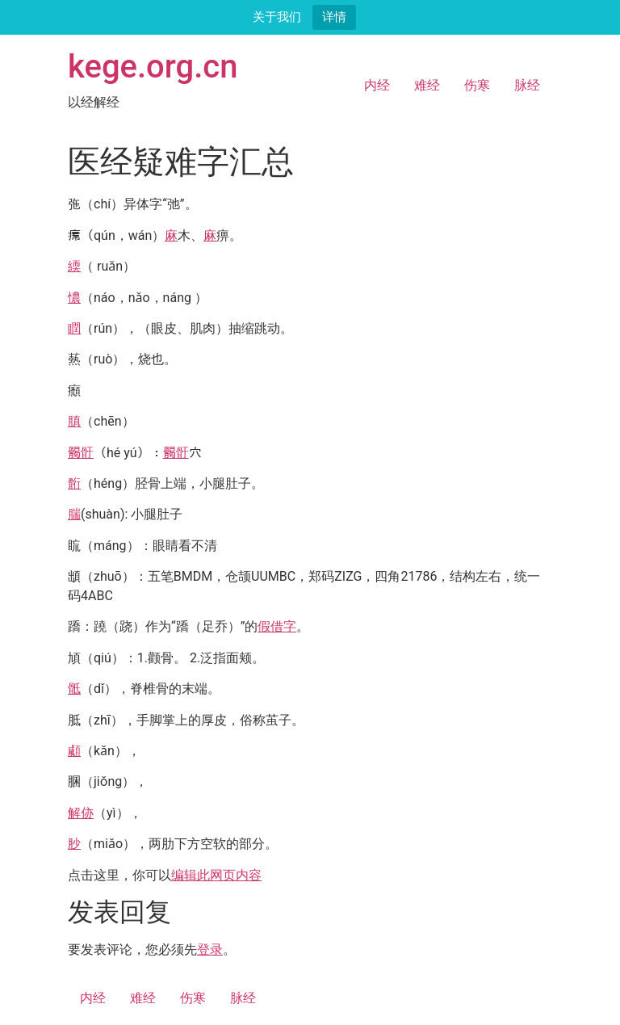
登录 (210, 949)
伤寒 (477, 85)
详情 (334, 16)
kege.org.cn (153, 67)
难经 (427, 85)
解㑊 (81, 813)
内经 (377, 85)
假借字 (277, 626)
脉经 (527, 85)
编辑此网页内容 (216, 875)
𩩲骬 (81, 452)
